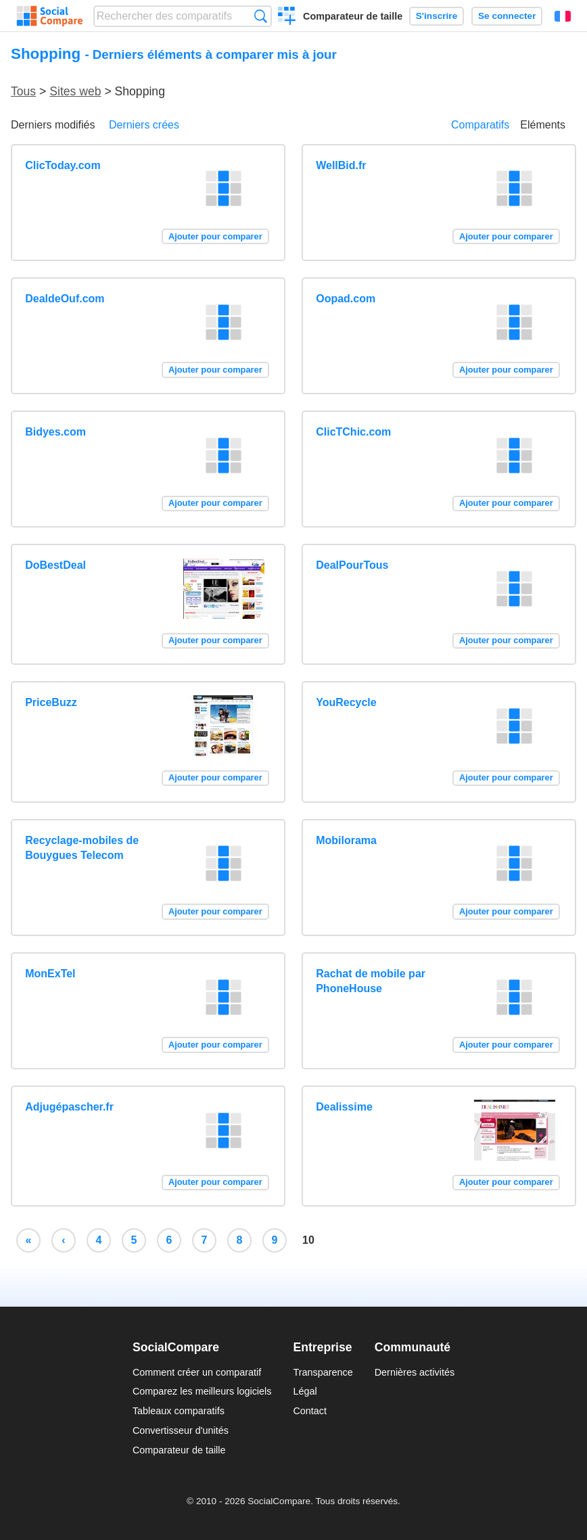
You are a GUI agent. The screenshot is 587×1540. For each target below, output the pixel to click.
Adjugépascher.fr (69, 1107)
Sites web (75, 91)
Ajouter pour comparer (215, 236)
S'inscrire (436, 16)
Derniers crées (144, 125)
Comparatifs (480, 125)
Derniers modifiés (53, 125)
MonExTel (50, 973)
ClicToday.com (62, 165)
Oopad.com (345, 298)
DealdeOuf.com (64, 298)
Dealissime (344, 1107)
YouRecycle (346, 702)
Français (563, 16)
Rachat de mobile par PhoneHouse (370, 981)
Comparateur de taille (352, 16)
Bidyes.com (55, 432)
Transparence (322, 1372)
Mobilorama (346, 840)
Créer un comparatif (287, 17)
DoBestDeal (55, 565)
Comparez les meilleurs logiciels (202, 1391)
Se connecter (507, 16)
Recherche (260, 15)
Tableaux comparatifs (179, 1410)
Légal (304, 1391)
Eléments (542, 125)
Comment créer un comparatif (197, 1372)
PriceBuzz (50, 702)
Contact (310, 1410)
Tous (23, 91)
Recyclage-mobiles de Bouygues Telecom (82, 848)
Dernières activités (414, 1372)
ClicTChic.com (353, 432)
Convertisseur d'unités (181, 1430)
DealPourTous (352, 565)
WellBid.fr (341, 165)
